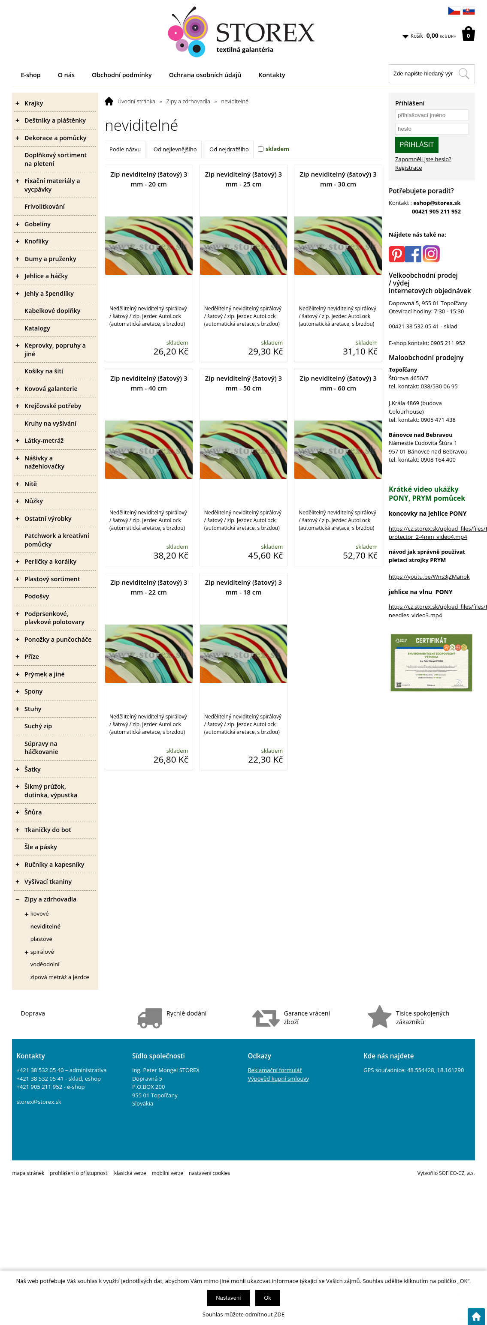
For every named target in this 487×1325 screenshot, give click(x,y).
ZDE (279, 1314)
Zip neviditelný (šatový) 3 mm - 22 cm (148, 587)
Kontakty (271, 75)
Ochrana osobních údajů (205, 75)
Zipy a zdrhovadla (188, 101)
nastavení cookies (209, 1172)
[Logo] (243, 32)
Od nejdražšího (229, 149)
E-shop (30, 75)
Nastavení (228, 1298)
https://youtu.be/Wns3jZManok (429, 576)
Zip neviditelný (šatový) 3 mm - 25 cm (243, 179)
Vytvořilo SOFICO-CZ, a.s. (446, 1172)
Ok (267, 1298)
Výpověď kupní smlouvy (278, 1078)
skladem (277, 149)
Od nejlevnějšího (175, 149)
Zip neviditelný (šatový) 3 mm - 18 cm (243, 587)
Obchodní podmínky (122, 75)
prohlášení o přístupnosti (79, 1172)
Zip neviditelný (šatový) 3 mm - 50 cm (243, 383)
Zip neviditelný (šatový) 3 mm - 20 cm (148, 179)
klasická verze (130, 1172)
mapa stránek (28, 1172)
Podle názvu (125, 149)
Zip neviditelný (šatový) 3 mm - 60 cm (337, 383)
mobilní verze (167, 1172)
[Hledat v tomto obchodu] (464, 74)
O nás (66, 75)
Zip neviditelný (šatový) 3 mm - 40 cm (148, 383)
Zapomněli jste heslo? (423, 159)
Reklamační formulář (275, 1070)
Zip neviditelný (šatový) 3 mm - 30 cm (337, 179)
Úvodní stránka (136, 101)
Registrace (408, 167)
